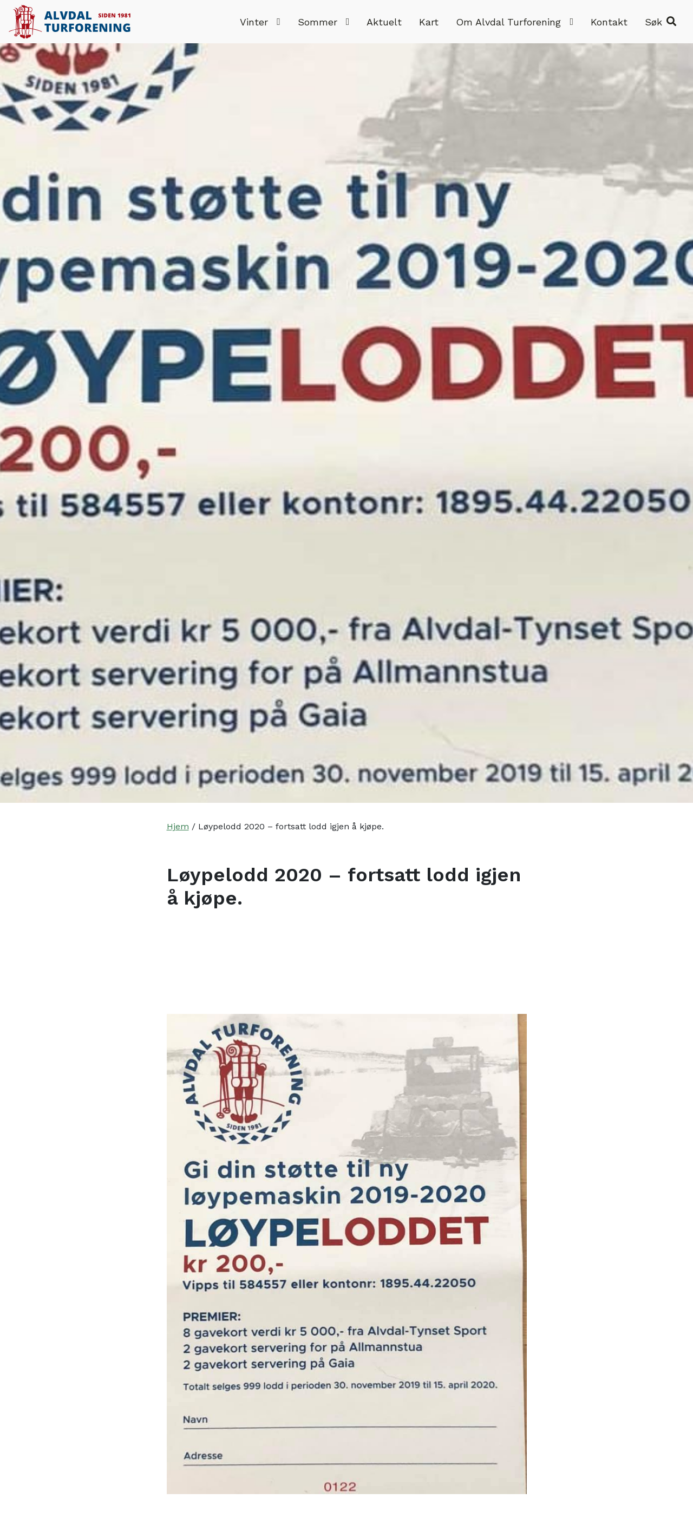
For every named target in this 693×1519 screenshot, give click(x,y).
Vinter (260, 22)
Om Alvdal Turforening (514, 22)
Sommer (324, 22)
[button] (660, 21)
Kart (429, 22)
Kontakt (609, 22)
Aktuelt (384, 22)
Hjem (178, 826)
